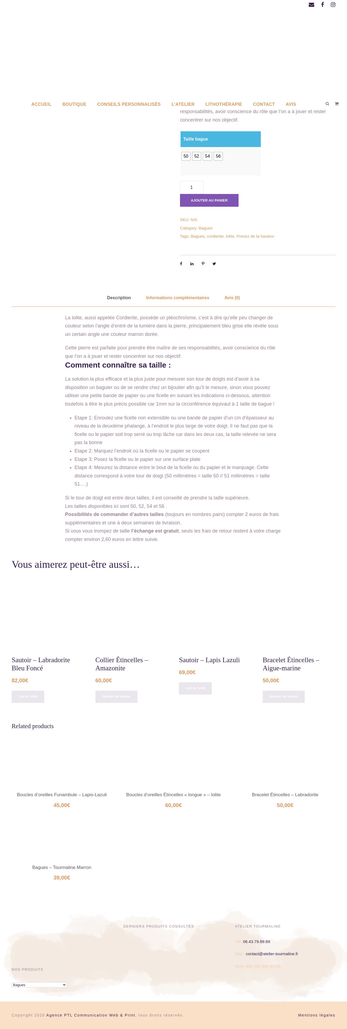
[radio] (186, 156)
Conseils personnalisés (129, 104)
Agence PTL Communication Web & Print (90, 1015)
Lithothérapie (223, 104)
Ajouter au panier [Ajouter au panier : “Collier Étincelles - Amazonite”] (116, 696)
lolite (230, 236)
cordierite (215, 236)
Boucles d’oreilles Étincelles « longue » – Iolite (173, 794)
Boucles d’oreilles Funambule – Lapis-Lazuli (62, 794)
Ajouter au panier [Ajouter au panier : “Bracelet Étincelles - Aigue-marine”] (283, 696)
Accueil (41, 104)
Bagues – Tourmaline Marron (61, 867)
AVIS (291, 104)
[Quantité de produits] (192, 187)
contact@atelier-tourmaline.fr (272, 953)
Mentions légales (316, 1015)
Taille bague (195, 139)
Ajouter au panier (209, 200)
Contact (264, 104)
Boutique (74, 104)
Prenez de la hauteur (255, 236)
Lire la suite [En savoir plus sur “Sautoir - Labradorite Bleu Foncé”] (28, 696)
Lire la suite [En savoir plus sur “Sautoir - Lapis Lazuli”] (195, 688)
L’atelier (183, 104)
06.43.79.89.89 (256, 941)
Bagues (206, 228)
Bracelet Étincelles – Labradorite (285, 794)
